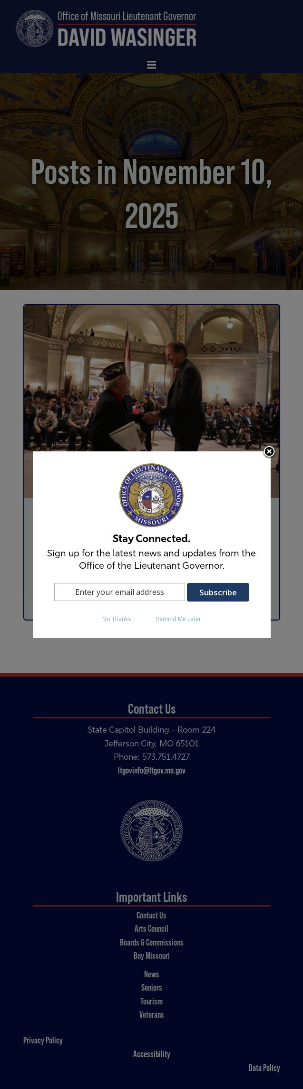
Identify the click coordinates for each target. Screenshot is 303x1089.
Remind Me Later (178, 619)
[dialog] (152, 544)
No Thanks (116, 619)
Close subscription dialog (269, 452)
